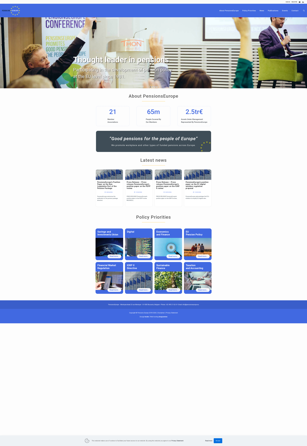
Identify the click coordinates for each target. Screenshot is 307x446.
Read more (208, 441)
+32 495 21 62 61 (171, 304)
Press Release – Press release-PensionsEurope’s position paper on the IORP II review (168, 185)
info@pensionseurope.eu (190, 304)
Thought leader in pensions (122, 59)
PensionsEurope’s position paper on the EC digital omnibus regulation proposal (197, 185)
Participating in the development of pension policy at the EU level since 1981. (122, 73)
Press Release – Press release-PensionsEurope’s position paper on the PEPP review (138, 185)
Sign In (288, 2)
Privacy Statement (172, 313)
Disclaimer (161, 313)
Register (294, 2)
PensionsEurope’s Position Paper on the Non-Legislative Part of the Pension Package (108, 185)
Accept (218, 441)
